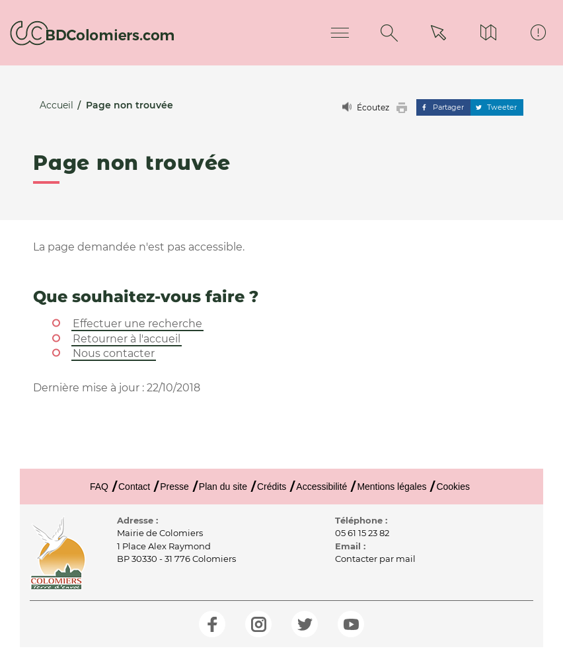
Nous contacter (114, 353)
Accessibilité (321, 486)
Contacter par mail (375, 558)
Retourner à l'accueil (126, 339)
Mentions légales (391, 486)
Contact (134, 486)
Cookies (453, 486)
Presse (174, 486)
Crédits (271, 486)
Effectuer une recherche (137, 323)
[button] (404, 107)
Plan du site (223, 486)
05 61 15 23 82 (362, 533)
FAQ (99, 486)
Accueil (56, 105)
